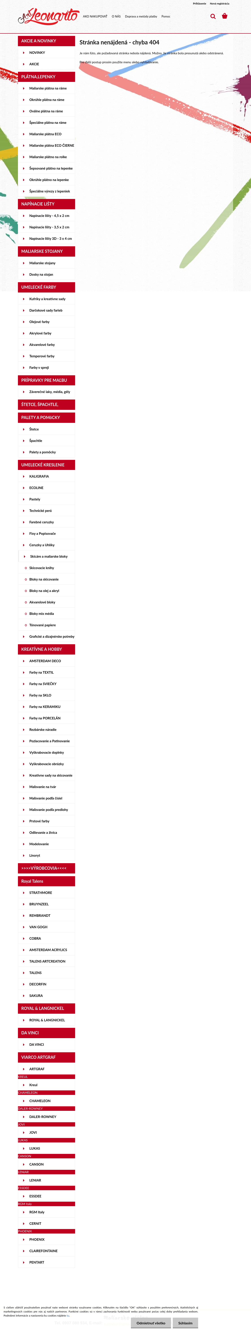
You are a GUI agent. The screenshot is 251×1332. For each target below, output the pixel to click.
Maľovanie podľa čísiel (45, 798)
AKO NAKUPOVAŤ (95, 16)
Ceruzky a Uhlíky (42, 545)
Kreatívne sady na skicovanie (50, 775)
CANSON (36, 1164)
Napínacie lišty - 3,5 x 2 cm (49, 227)
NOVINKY (37, 52)
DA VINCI (36, 1044)
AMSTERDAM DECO (45, 661)
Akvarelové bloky (42, 602)
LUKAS (34, 1148)
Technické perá (40, 511)
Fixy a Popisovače (42, 533)
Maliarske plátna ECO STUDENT (45, 136)
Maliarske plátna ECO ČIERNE (51, 145)
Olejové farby (39, 322)
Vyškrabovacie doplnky (46, 752)
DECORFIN (37, 984)
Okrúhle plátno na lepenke (49, 180)
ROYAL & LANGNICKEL (47, 1020)
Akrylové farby (40, 333)
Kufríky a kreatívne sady (47, 299)
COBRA (35, 938)
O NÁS (116, 16)
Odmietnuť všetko (150, 1323)
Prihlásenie (199, 3)
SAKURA (36, 996)
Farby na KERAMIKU (45, 707)
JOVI (33, 1132)
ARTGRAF (37, 1069)
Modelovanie (39, 844)
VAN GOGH (38, 927)
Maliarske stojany (42, 263)
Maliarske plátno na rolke (48, 157)
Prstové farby (39, 821)
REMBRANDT (39, 915)
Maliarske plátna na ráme (48, 88)
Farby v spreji (39, 367)
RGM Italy (36, 1212)
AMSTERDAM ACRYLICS (48, 950)
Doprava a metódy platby (141, 16)
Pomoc (166, 16)
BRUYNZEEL (39, 904)
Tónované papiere (42, 625)
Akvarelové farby (42, 345)
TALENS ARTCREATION (47, 961)
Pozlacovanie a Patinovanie (49, 741)
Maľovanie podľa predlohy (48, 810)
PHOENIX (37, 1239)
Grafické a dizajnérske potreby (51, 636)
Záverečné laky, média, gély (49, 392)
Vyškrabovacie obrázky (46, 764)
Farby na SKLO (40, 695)
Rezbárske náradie (42, 729)
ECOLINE (36, 488)
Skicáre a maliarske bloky (49, 556)
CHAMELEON (40, 1101)
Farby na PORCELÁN (45, 718)
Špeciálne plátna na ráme (48, 122)
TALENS (35, 973)
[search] (213, 16)
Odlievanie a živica (43, 832)
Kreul (33, 1085)
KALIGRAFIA (39, 476)
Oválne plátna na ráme (46, 111)
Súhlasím (185, 1323)
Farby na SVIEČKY (42, 684)
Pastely (34, 499)
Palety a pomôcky (42, 452)
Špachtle (35, 441)
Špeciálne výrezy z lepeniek (49, 191)
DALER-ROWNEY (42, 1117)
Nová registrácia (219, 3)
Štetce (34, 429)
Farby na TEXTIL (41, 672)
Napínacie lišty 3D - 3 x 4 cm (50, 238)
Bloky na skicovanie (44, 579)
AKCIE (34, 64)
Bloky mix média (41, 613)
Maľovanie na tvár (42, 787)
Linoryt (34, 855)
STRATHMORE (40, 893)
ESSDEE (35, 1196)
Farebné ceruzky (41, 522)
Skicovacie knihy (41, 568)
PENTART (36, 1262)
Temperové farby (41, 356)
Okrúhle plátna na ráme (46, 100)
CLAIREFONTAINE (43, 1251)
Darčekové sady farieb (45, 310)
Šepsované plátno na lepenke (51, 168)
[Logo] (49, 16)
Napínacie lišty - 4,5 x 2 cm (49, 216)
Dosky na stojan (41, 274)
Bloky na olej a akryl (44, 591)
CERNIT (35, 1223)
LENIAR (35, 1180)
